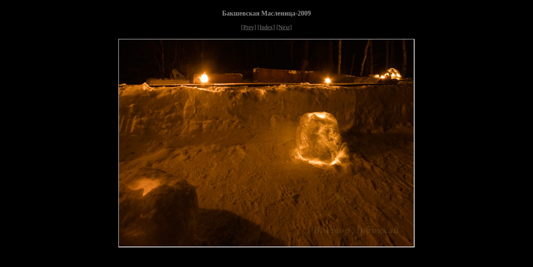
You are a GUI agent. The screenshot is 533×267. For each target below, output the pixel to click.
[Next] (284, 27)
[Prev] (248, 27)
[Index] (266, 27)
